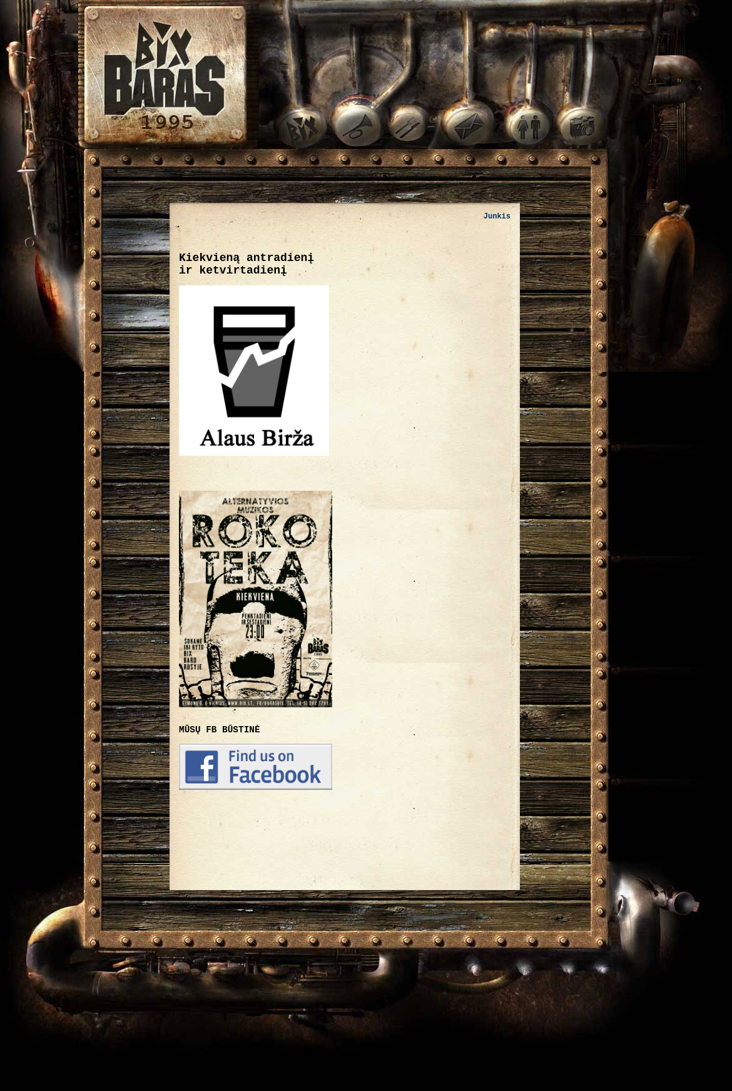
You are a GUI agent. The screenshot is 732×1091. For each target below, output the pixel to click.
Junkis (497, 216)
